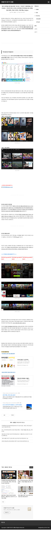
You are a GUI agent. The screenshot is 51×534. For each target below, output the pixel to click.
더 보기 (31, 471)
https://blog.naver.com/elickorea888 (11, 407)
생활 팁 (14, 426)
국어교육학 (38, 19)
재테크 (37, 9)
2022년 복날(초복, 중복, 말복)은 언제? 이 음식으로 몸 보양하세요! (14, 445)
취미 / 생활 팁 (13, 12)
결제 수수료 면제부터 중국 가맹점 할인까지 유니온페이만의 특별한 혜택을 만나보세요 (17, 402)
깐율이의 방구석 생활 (9, 512)
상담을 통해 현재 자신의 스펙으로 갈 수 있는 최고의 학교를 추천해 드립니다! (13, 411)
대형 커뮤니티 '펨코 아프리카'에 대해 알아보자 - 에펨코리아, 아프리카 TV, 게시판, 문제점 (9, 501)
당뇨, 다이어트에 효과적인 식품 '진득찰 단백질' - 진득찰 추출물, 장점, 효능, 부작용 (25, 486)
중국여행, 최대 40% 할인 (9, 399)
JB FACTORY (47, 531)
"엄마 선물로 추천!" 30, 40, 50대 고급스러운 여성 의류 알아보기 (14, 442)
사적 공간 (38, 22)
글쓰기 (36, 32)
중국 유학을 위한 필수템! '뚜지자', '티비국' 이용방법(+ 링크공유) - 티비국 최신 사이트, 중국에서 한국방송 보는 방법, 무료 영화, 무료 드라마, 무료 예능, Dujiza (17, 8)
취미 (11, 426)
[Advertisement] (17, 458)
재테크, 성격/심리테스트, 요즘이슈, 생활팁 (12, 514)
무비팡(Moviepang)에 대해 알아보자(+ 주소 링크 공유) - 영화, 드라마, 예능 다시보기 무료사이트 (8, 486)
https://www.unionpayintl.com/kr (10, 397)
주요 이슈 (38, 15)
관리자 (36, 29)
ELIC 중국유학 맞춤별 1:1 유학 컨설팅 (12, 409)
